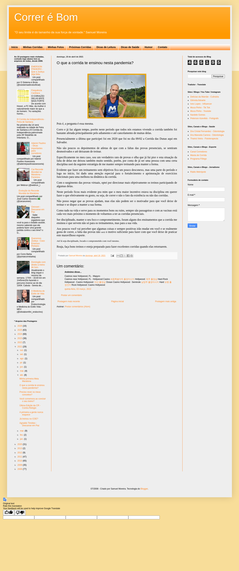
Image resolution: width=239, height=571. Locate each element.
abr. (22, 375)
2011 (20, 456)
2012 (20, 452)
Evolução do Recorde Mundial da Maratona (29, 191)
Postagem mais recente (69, 301)
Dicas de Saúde (130, 47)
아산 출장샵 (100, 282)
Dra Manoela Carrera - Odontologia (207, 135)
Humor (149, 47)
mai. (22, 371)
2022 (20, 342)
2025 (20, 330)
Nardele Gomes (197, 115)
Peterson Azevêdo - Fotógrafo (204, 118)
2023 (20, 338)
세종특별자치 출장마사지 (122, 279)
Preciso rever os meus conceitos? (30, 393)
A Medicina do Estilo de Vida (38, 292)
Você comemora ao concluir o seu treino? (32, 400)
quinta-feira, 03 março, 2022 (78, 289)
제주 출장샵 (151, 279)
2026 (20, 326)
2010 (20, 461)
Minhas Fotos (56, 47)
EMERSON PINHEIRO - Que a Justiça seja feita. (37, 70)
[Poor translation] (20, 513)
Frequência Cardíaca (36, 91)
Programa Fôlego (198, 159)
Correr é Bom (46, 17)
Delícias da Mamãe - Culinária (204, 97)
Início (14, 47)
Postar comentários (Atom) (77, 306)
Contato (162, 47)
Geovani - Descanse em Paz (37, 209)
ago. (22, 358)
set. (22, 354)
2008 (20, 469)
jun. (22, 367)
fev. (22, 435)
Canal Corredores (198, 151)
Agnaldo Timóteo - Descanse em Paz (29, 424)
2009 (20, 465)
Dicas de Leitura (106, 47)
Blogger (144, 489)
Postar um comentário (71, 295)
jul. (21, 362)
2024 (20, 334)
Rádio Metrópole (198, 172)
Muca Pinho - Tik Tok (200, 107)
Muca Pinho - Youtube (200, 111)
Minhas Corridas (33, 47)
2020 (20, 444)
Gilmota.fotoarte (197, 100)
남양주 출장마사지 (150, 282)
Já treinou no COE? (28, 419)
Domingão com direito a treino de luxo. (38, 264)
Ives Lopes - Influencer (201, 104)
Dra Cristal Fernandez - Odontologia (207, 131)
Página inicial (117, 301)
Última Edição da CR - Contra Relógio (30, 406)
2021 (20, 346)
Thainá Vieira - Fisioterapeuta (204, 138)
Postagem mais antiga (165, 301)
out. (22, 350)
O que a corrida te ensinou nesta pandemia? (31, 386)
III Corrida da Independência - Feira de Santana (31, 120)
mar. (22, 431)
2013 (20, 448)
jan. (22, 439)
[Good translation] (8, 513)
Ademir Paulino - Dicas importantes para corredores (38, 148)
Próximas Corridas (80, 47)
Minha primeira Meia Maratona (29, 379)
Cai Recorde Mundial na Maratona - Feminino (37, 173)
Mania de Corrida (198, 155)
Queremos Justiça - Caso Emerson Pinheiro (38, 242)
